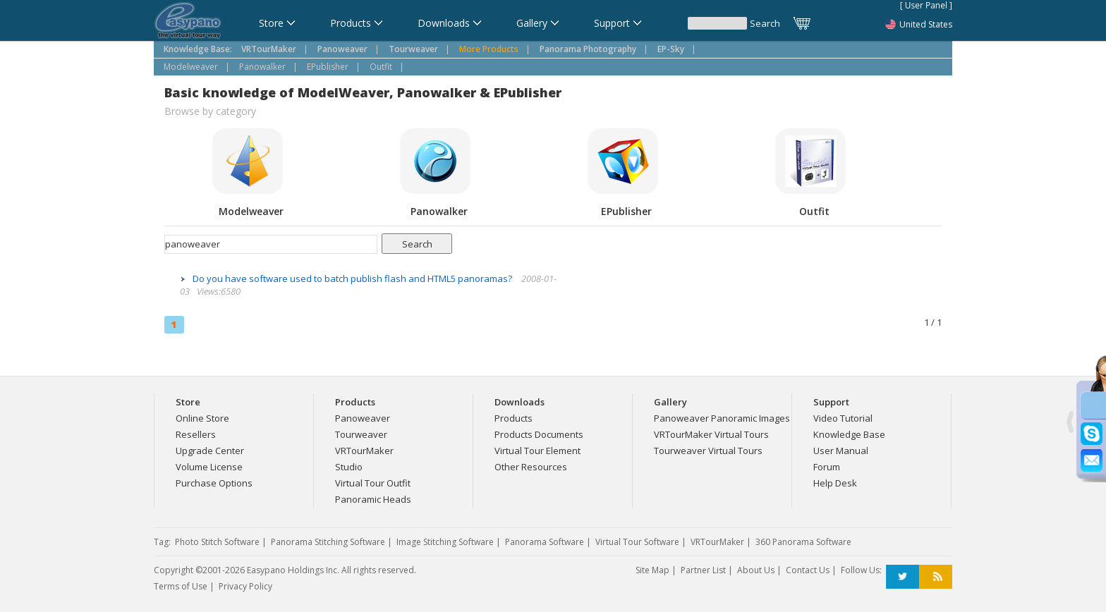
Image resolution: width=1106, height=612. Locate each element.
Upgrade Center (210, 450)
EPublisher (327, 67)
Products (513, 418)
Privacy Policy (245, 586)
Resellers (196, 434)
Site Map (652, 570)
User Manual (840, 450)
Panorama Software (544, 542)
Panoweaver (362, 418)
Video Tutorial (843, 418)
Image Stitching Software (445, 542)
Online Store (202, 418)
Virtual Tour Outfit (373, 483)
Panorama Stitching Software (328, 542)
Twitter (902, 577)
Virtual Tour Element (537, 450)
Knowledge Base (849, 434)
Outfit (381, 67)
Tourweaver (361, 434)
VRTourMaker (364, 450)
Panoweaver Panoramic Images (722, 418)
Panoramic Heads (373, 499)
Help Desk (835, 483)
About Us (755, 570)
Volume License (209, 466)
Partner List (703, 570)
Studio (349, 466)
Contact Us (808, 570)
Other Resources (530, 466)
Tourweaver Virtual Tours (708, 450)
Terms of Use (180, 586)
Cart (803, 23)
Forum (826, 466)
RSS (935, 577)
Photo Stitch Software (217, 542)
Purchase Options (214, 483)
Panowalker (262, 67)
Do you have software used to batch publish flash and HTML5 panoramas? (353, 278)
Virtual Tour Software (637, 542)
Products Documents (538, 434)
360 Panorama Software (803, 542)
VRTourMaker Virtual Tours (711, 434)
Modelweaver (191, 67)
